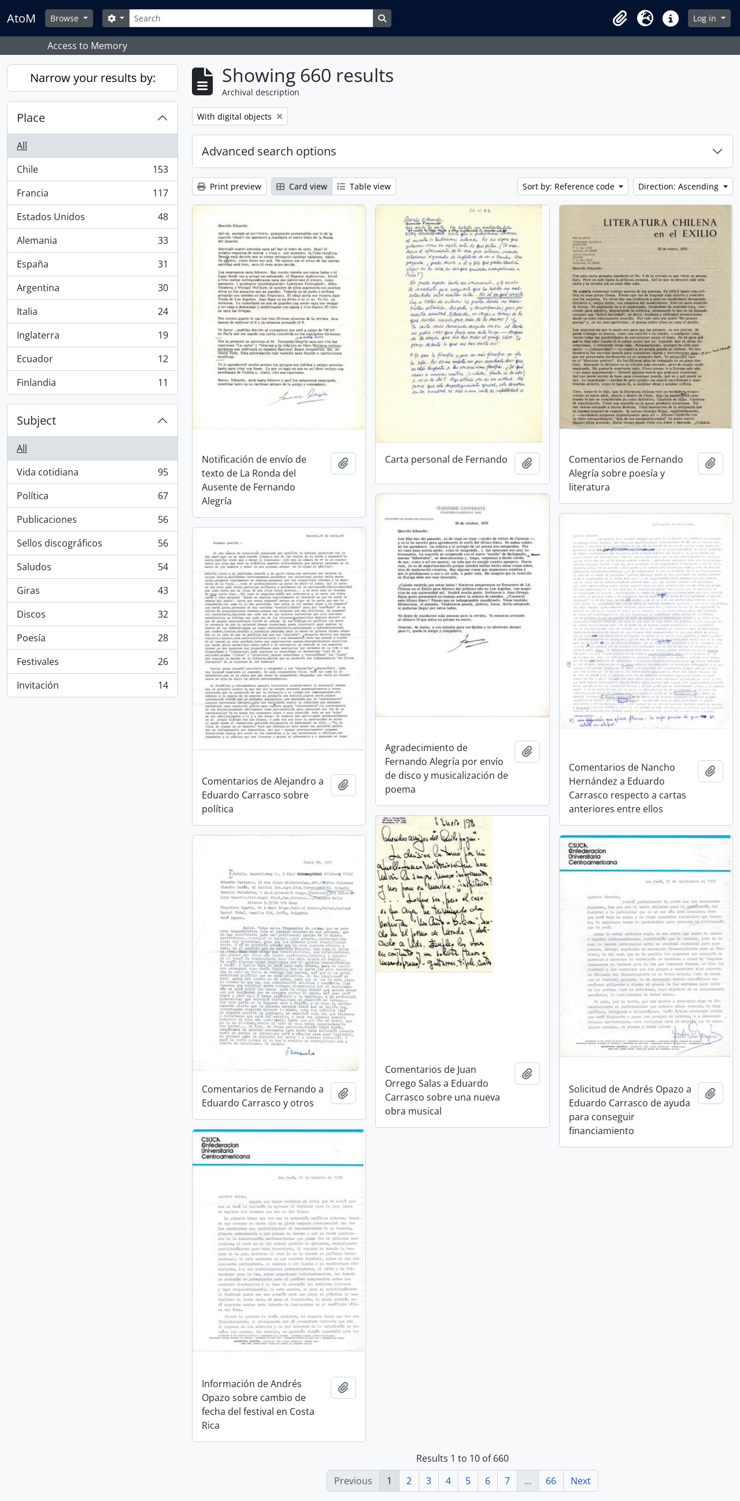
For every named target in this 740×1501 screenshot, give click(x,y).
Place (31, 117)
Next (581, 1480)
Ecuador (92, 361)
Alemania (92, 242)
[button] (619, 18)
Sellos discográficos (92, 545)
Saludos (92, 569)
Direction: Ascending (679, 186)
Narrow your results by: (93, 78)
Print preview (229, 186)
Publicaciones (92, 522)
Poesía (92, 640)
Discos (92, 616)
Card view (301, 186)
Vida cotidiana (92, 474)
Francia (92, 195)
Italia (92, 314)
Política (92, 498)
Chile (92, 171)
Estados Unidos (92, 219)
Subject (36, 420)
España (92, 266)
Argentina (92, 290)
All (22, 145)
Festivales (92, 664)
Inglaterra (92, 337)
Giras (92, 593)
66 (551, 1480)
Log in (706, 18)
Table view (364, 186)
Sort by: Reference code (570, 186)
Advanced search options (269, 151)
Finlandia (92, 385)
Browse (65, 18)
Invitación (92, 687)
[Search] (251, 18)
